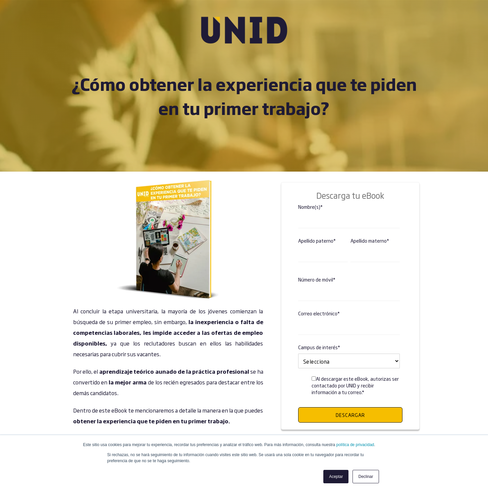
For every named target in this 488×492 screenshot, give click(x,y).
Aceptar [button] (336, 476)
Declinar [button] (365, 476)
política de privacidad (355, 444)
